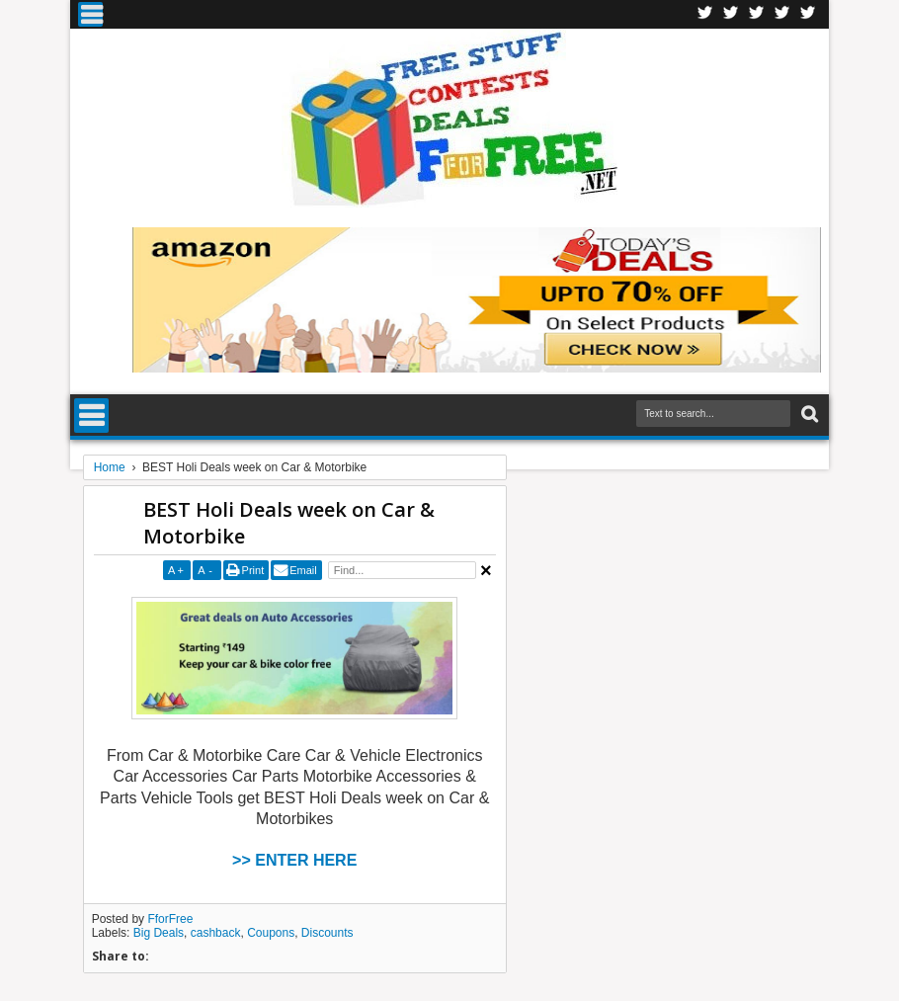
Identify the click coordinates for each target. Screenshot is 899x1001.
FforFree (170, 919)
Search (807, 414)
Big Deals (158, 933)
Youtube (808, 14)
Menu (90, 14)
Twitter (731, 14)
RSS (782, 14)
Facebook (705, 14)
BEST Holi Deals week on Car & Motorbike (289, 522)
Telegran (757, 14)
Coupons (270, 933)
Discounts (327, 933)
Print (253, 570)
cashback (216, 933)
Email (303, 570)
